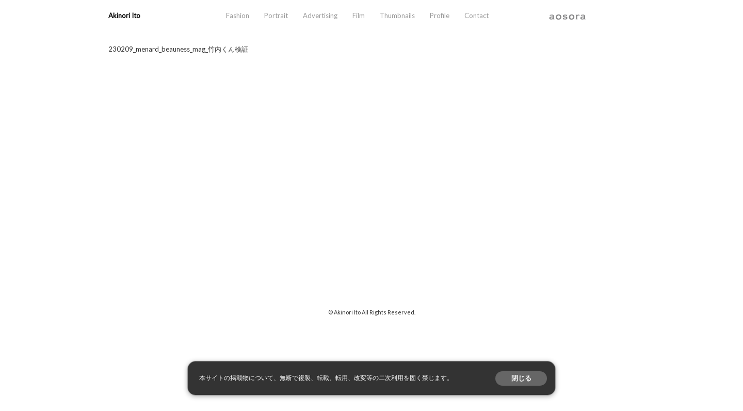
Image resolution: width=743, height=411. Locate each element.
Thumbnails (397, 15)
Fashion (237, 15)
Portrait (276, 15)
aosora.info (567, 15)
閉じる (521, 378)
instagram (595, 15)
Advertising (320, 15)
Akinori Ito (124, 15)
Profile (439, 15)
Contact (476, 15)
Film (358, 15)
